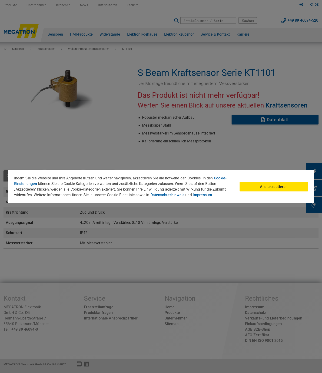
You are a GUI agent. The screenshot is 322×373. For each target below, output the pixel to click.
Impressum (202, 195)
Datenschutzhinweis (167, 195)
